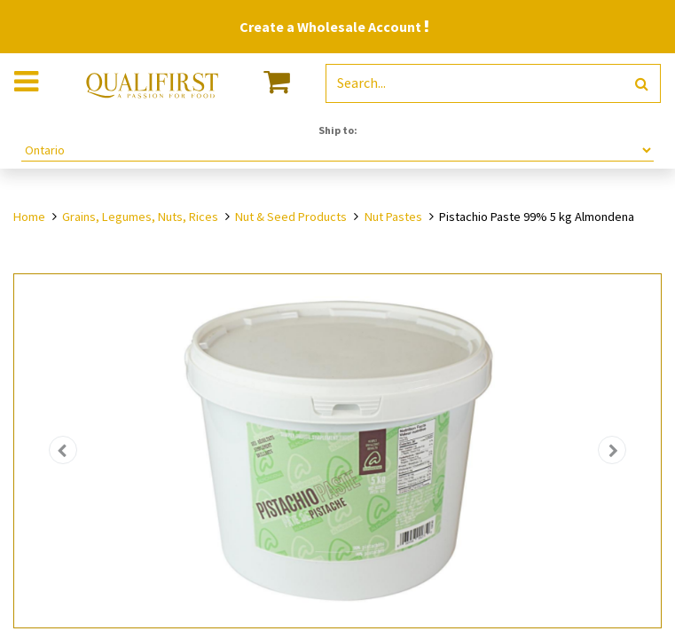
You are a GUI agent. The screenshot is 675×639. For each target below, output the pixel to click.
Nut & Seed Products (291, 217)
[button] (62, 450)
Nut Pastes (393, 217)
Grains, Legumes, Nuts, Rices (140, 217)
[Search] (642, 84)
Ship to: (337, 130)
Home (29, 217)
